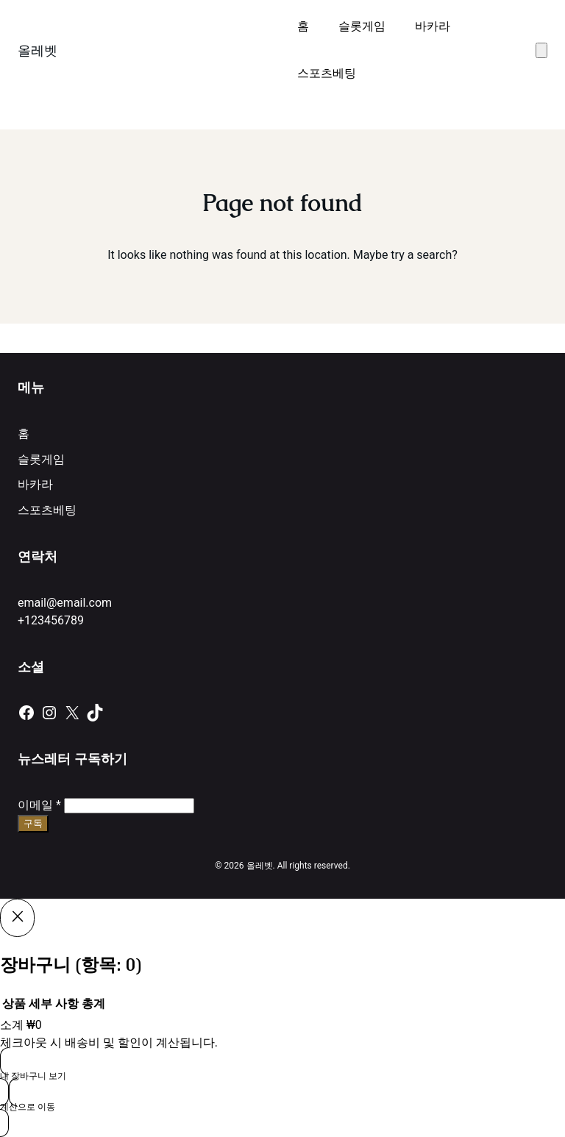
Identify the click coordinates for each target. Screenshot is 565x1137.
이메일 (39, 805)
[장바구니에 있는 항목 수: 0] (541, 50)
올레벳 (37, 50)
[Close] (17, 918)
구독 (33, 823)
